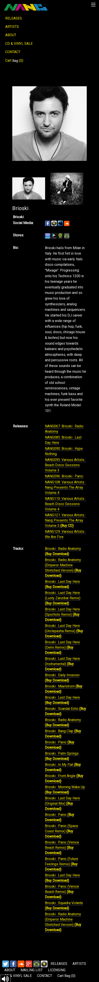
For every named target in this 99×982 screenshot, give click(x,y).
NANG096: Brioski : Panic (64, 476)
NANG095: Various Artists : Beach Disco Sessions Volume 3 (65, 465)
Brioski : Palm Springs (62, 753)
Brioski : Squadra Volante (64, 903)
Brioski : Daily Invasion (62, 675)
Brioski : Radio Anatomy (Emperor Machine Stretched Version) (63, 565)
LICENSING (56, 970)
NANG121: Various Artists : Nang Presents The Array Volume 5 (65, 520)
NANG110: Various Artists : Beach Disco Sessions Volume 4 (65, 503)
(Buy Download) (57, 554)
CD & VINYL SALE (19, 43)
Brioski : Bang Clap (59, 731)
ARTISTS (12, 27)
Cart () (14, 60)
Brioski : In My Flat (59, 765)
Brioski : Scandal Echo (62, 709)
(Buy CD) (67, 525)
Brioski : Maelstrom (60, 686)
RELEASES (13, 18)
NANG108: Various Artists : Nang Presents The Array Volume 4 (65, 487)
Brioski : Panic (56, 742)
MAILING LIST (32, 970)
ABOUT (10, 35)
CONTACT (12, 52)
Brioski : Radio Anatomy (63, 549)
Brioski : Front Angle (60, 776)
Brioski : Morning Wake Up (65, 787)
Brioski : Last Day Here (62, 581)
